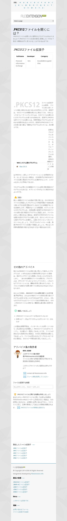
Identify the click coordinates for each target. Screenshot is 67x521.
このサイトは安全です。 (21, 501)
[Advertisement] (40, 84)
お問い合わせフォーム (20, 509)
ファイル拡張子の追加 (20, 512)
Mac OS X (23, 167)
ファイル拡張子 (20, 448)
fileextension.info (37, 474)
